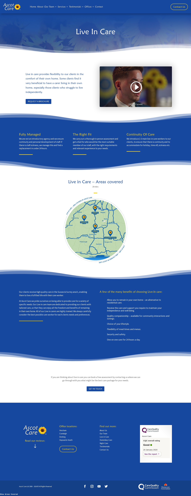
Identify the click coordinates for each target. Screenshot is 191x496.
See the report (150, 454)
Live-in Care (104, 437)
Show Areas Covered (9, 494)
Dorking (62, 437)
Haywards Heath (66, 440)
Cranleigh (63, 433)
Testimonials (75, 6)
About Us (103, 430)
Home (33, 6)
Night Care (104, 443)
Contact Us (179, 6)
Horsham (62, 430)
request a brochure (38, 101)
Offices (88, 6)
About (40, 6)
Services (62, 6)
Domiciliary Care (106, 440)
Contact (99, 6)
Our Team (49, 6)
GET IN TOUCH (95, 388)
